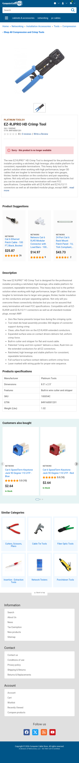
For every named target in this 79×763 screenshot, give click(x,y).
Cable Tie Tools (39, 543)
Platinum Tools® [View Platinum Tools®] (14, 119)
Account (12, 693)
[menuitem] (57, 3)
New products (14, 632)
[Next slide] (77, 464)
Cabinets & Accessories (23, 18)
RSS (44, 732)
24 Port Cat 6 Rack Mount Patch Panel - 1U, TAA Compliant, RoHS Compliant (64, 242)
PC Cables (56, 18)
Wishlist (11, 702)
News (10, 622)
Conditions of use (16, 660)
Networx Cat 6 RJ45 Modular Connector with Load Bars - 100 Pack (38, 242)
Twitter (35, 732)
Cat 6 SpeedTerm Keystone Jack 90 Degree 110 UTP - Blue (19, 473)
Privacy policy (14, 665)
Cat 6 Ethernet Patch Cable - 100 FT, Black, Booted (14, 242)
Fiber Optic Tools (65, 543)
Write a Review (41, 134)
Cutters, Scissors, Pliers (13, 545)
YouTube (52, 732)
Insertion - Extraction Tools (13, 581)
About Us (12, 617)
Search (11, 612)
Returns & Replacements (19, 675)
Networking (43, 18)
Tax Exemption (15, 627)
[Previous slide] (2, 464)
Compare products (16, 712)
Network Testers (39, 580)
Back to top (40, 593)
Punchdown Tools (65, 580)
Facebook (26, 732)
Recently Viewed (15, 707)
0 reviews (26, 134)
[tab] (37, 499)
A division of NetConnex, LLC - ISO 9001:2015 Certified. (39, 749)
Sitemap (11, 637)
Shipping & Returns (17, 670)
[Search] (72, 10)
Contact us (13, 655)
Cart (10, 697)
